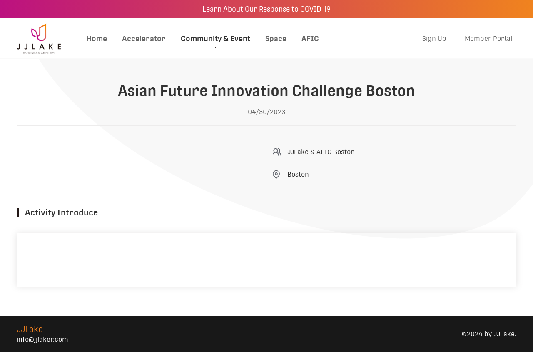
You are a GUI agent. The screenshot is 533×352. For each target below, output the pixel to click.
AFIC (310, 38)
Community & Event (215, 38)
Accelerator (144, 38)
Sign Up (434, 38)
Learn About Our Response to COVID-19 (266, 9)
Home (96, 38)
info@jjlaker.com (42, 339)
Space (275, 38)
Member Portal (488, 38)
